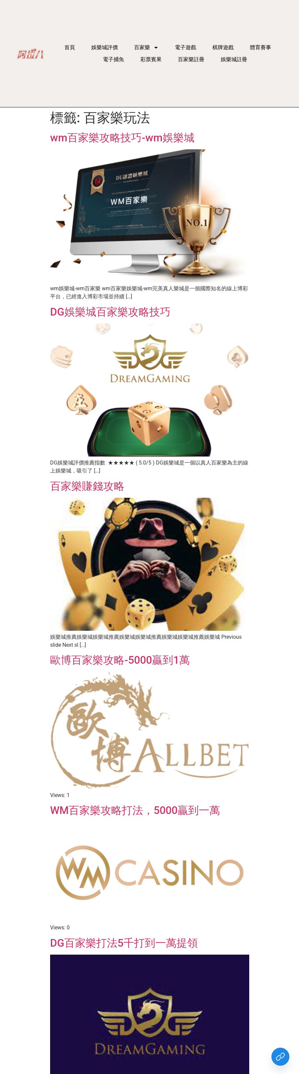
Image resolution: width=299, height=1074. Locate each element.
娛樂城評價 (104, 47)
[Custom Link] (280, 1057)
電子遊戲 (185, 47)
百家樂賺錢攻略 (87, 486)
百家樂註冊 (191, 59)
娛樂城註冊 (234, 59)
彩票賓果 (151, 59)
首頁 (69, 47)
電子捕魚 (113, 59)
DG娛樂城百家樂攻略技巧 (110, 312)
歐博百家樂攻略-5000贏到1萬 (120, 660)
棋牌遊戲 (223, 47)
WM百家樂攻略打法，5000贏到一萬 (135, 810)
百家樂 (146, 48)
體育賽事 (260, 47)
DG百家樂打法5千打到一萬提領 (124, 943)
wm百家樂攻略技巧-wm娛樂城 (122, 137)
